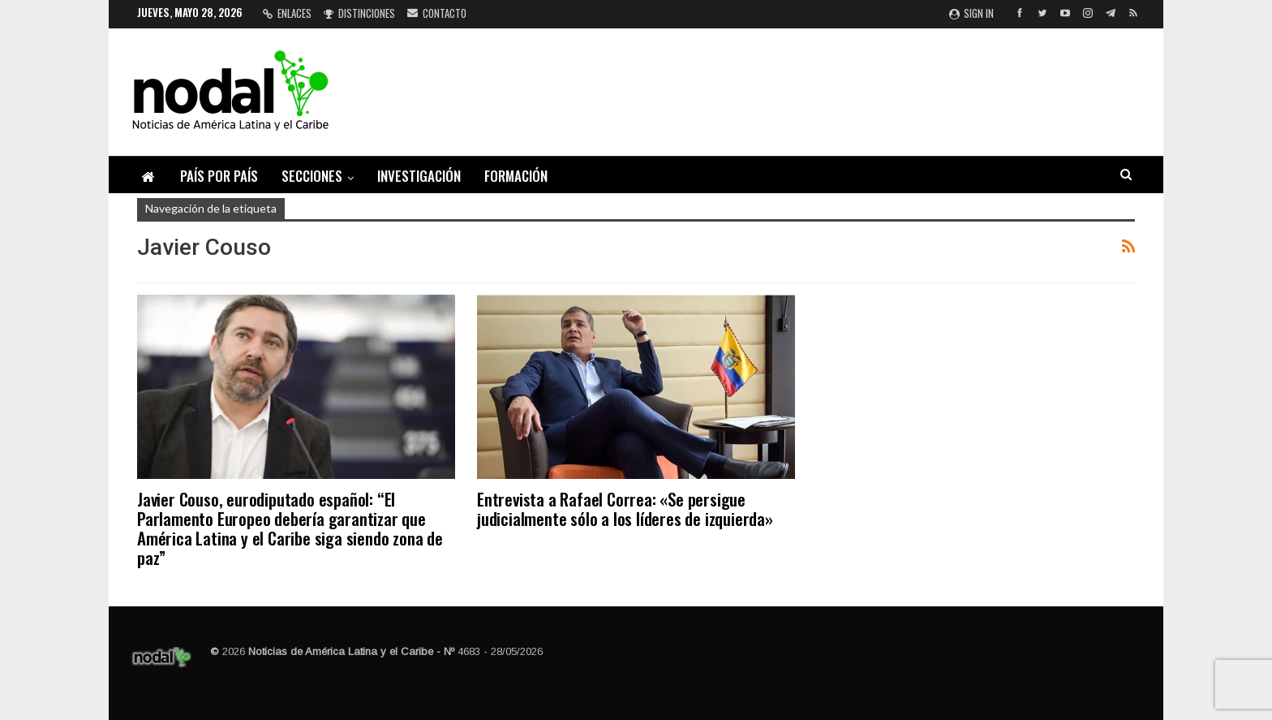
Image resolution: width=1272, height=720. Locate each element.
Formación (516, 176)
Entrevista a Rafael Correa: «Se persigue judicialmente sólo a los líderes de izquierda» (625, 508)
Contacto (436, 13)
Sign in (971, 13)
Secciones (311, 176)
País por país (219, 176)
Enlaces (287, 13)
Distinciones (359, 13)
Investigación (419, 176)
